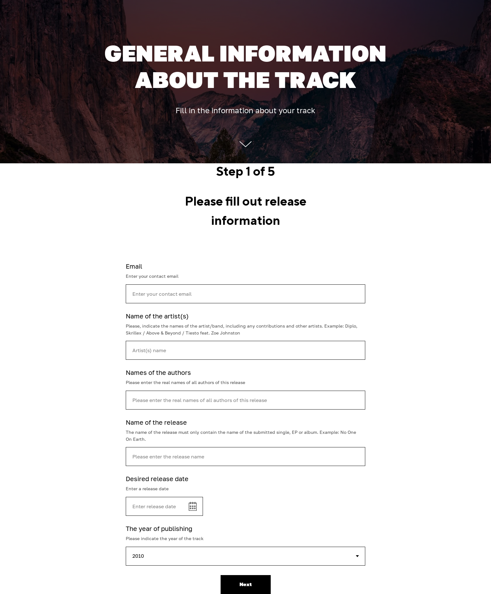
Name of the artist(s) (157, 316)
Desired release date (157, 478)
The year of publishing (159, 528)
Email (134, 266)
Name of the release (156, 422)
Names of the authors (158, 372)
